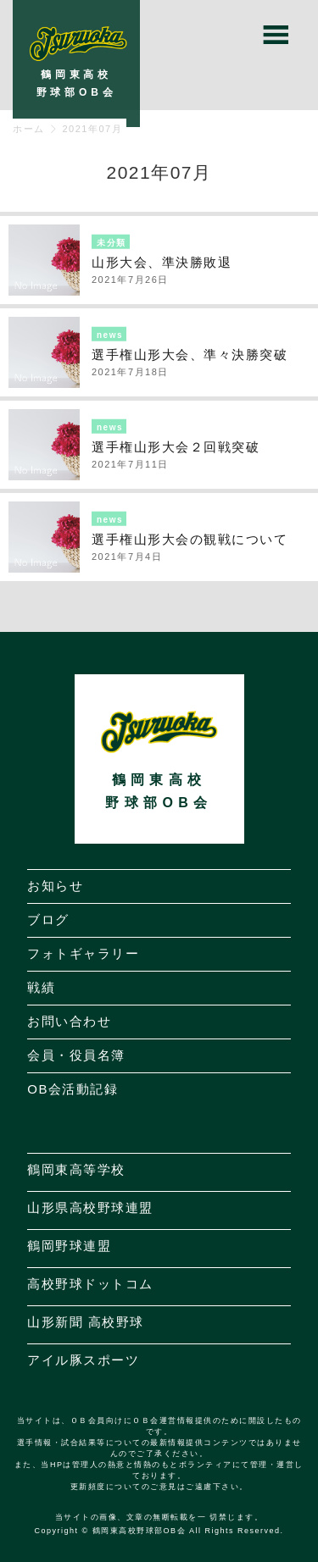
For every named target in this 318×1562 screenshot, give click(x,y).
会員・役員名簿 (76, 1055)
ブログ (48, 919)
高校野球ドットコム (90, 1284)
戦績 (41, 987)
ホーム (29, 129)
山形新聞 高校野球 (85, 1322)
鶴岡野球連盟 (69, 1245)
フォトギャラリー (83, 953)
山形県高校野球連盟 (90, 1207)
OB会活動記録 (72, 1089)
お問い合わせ (69, 1021)
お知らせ (55, 885)
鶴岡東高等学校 (76, 1169)
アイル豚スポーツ (83, 1360)
